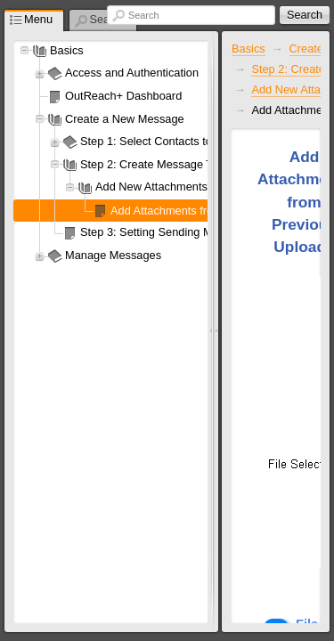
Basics (248, 48)
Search (143, 15)
